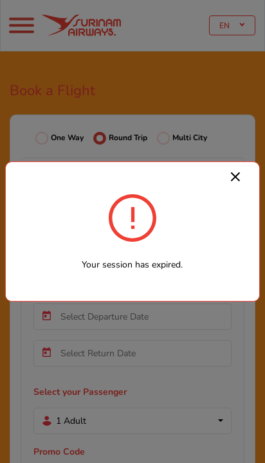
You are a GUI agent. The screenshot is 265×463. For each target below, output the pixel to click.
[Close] (235, 176)
